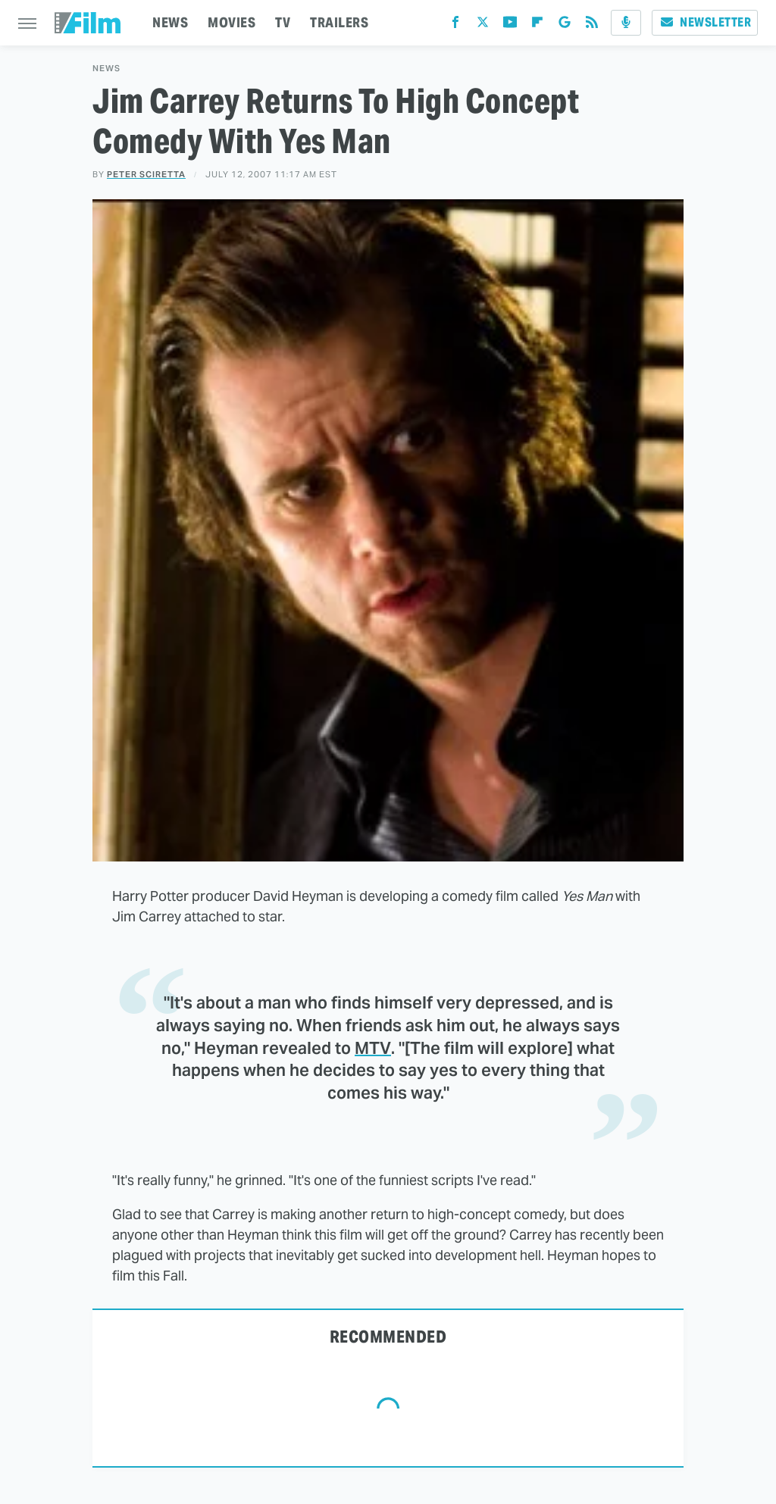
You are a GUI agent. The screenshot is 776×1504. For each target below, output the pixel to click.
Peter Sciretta (146, 174)
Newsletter (705, 22)
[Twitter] (482, 25)
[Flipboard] (537, 25)
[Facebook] (455, 25)
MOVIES (231, 22)
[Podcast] (626, 23)
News (106, 68)
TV (282, 22)
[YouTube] (510, 25)
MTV (373, 1047)
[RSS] (592, 25)
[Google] (564, 25)
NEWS (170, 22)
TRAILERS (339, 22)
